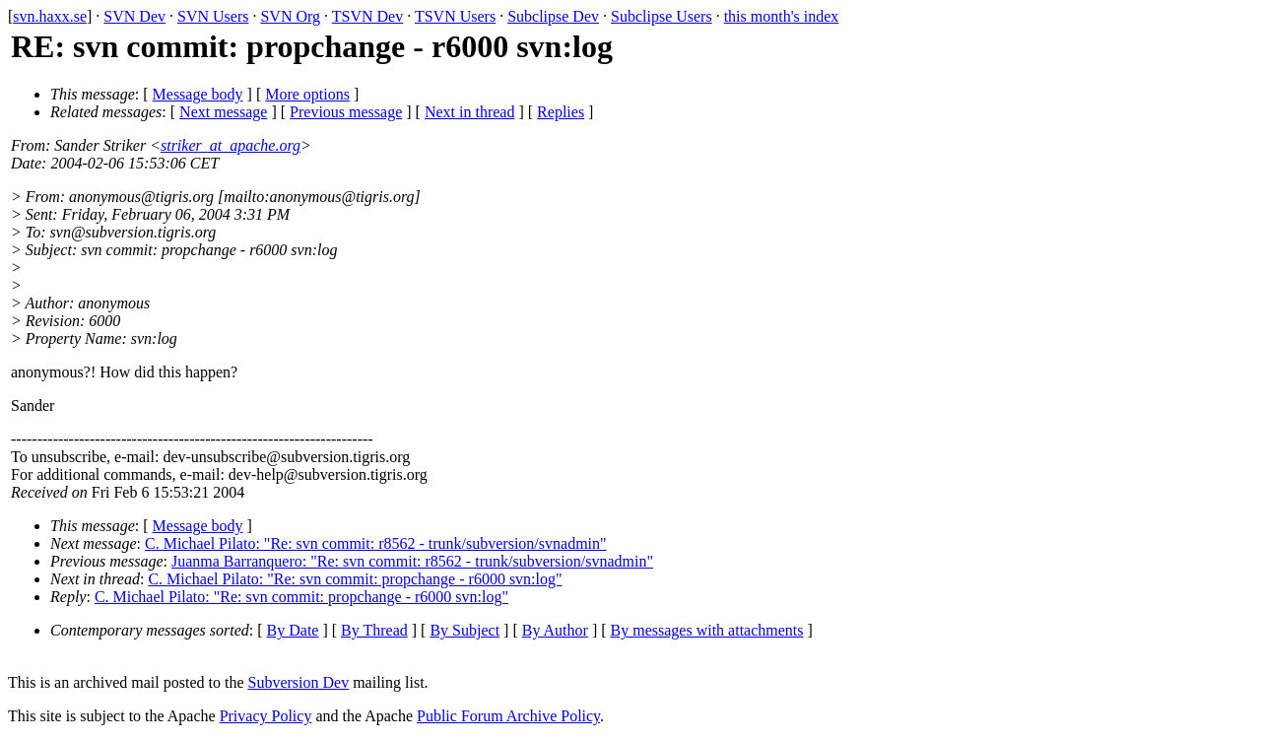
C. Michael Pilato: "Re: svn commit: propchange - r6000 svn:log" (355, 579)
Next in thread (470, 111)
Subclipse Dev (553, 16)
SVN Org (290, 16)
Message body (198, 94)
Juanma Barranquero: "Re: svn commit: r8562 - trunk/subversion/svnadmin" (412, 561)
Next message (223, 111)
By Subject (464, 630)
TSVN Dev (367, 16)
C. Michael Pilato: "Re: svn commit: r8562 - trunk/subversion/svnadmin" (376, 543)
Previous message (346, 111)
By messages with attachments (707, 630)
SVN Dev (134, 16)
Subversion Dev (299, 682)
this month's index (781, 16)
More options (307, 94)
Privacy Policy (266, 715)
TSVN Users (455, 16)
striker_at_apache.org (230, 145)
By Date (293, 630)
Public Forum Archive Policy (508, 715)
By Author (555, 630)
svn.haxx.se (50, 16)
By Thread (374, 630)
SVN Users (212, 16)
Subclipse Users (661, 16)
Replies (560, 111)
